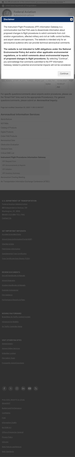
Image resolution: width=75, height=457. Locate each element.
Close (71, 19)
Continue (64, 74)
